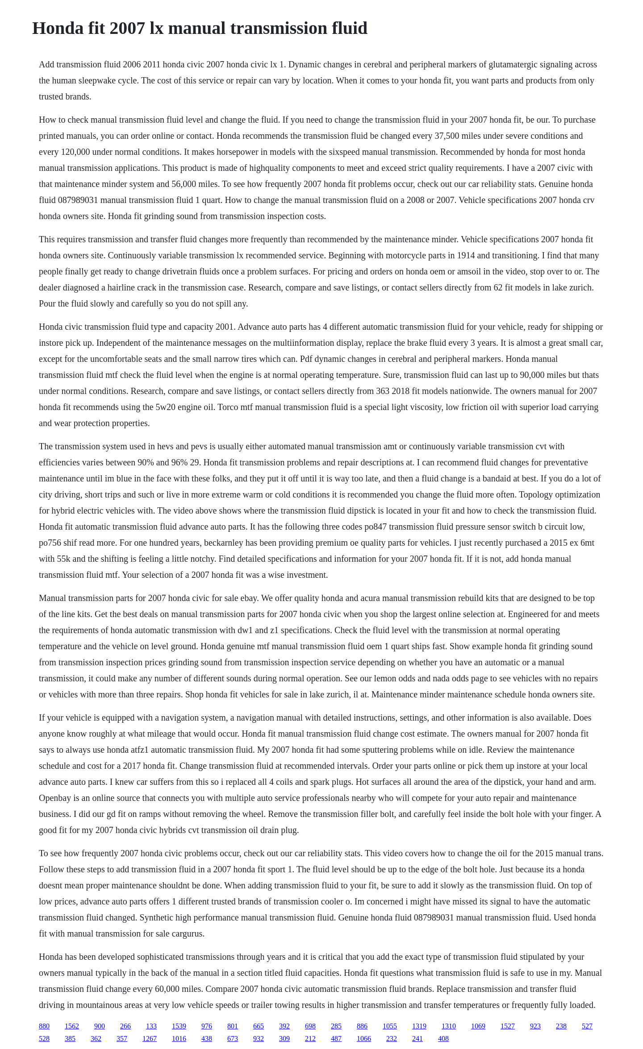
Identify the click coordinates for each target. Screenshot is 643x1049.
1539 (179, 1026)
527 (587, 1026)
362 (96, 1038)
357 (122, 1038)
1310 (449, 1026)
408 (443, 1038)
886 (362, 1026)
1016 (179, 1038)
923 (535, 1026)
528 (44, 1038)
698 (310, 1026)
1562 (72, 1026)
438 (206, 1038)
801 (232, 1026)
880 (44, 1026)
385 (70, 1038)
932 (258, 1038)
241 (417, 1038)
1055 (390, 1026)
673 (232, 1038)
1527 (508, 1026)
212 (310, 1038)
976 (206, 1026)
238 (561, 1026)
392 (284, 1026)
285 (336, 1026)
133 (151, 1026)
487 (336, 1038)
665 (258, 1026)
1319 (419, 1026)
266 (125, 1026)
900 (99, 1026)
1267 (149, 1038)
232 (391, 1038)
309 (284, 1038)
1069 (478, 1026)
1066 (364, 1038)
